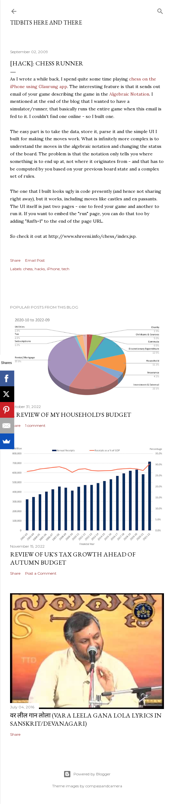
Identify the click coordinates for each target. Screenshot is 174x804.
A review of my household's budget (70, 414)
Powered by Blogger (87, 774)
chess (28, 268)
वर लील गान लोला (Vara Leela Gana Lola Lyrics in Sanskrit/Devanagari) (85, 719)
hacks (40, 268)
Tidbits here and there (46, 22)
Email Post (35, 260)
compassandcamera (103, 786)
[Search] (160, 10)
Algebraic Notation (129, 94)
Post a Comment (41, 573)
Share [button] (15, 260)
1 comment (35, 425)
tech (65, 268)
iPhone (53, 268)
